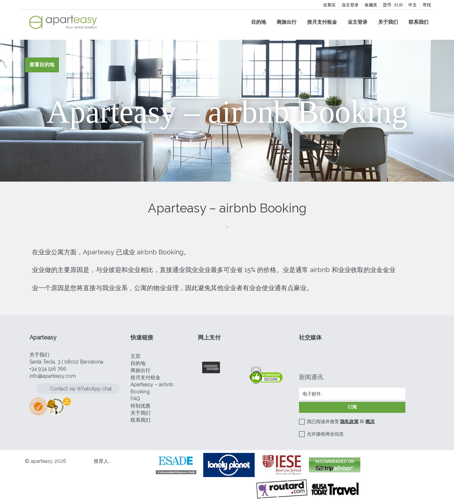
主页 (135, 356)
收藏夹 (371, 4)
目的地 (258, 22)
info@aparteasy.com (52, 376)
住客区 (329, 4)
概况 (370, 421)
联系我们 (418, 22)
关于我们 (388, 22)
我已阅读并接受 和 (341, 421)
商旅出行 (287, 22)
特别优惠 (140, 406)
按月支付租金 (322, 22)
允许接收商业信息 (325, 434)
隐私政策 (349, 421)
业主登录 (350, 4)
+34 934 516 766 (47, 369)
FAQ (135, 398)
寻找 (426, 4)
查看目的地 (41, 64)
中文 (412, 4)
